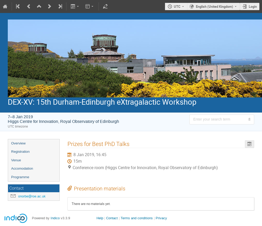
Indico (55, 218)
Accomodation (22, 168)
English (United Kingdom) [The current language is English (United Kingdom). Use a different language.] (214, 6)
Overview (18, 143)
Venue (16, 160)
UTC (177, 6)
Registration (20, 152)
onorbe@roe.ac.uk (32, 196)
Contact (112, 218)
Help (99, 218)
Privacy (161, 218)
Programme (20, 177)
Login (253, 6)
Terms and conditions (137, 218)
